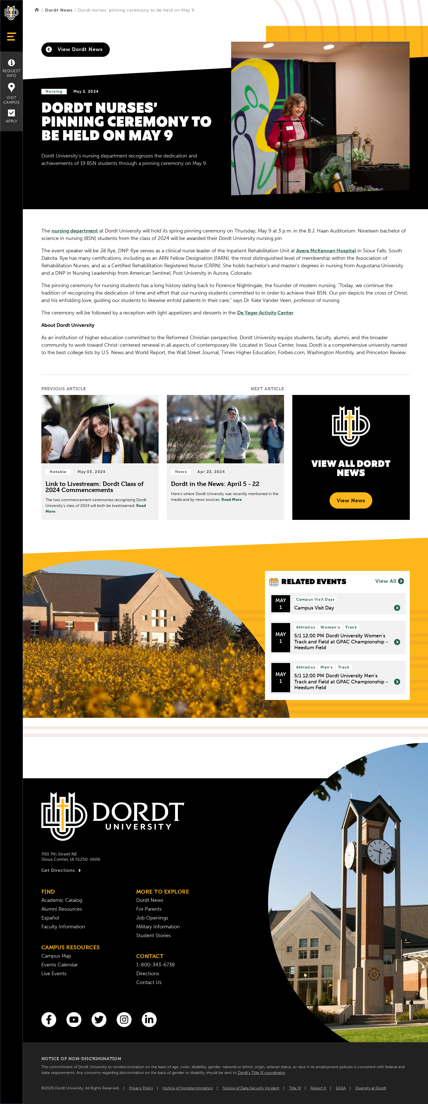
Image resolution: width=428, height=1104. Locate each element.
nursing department (75, 231)
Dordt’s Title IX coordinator (261, 1072)
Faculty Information (63, 927)
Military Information (158, 927)
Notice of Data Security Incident (251, 1088)
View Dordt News (74, 49)
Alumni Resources (61, 909)
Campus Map (56, 956)
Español (50, 918)
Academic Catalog (61, 900)
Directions (147, 974)
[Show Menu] (11, 36)
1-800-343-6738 (155, 965)
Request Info (11, 68)
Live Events (53, 974)
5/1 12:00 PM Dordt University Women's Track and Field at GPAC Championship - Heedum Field (347, 642)
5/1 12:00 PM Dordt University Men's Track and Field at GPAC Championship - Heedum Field (347, 682)
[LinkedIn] (149, 1019)
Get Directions (61, 870)
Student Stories (153, 935)
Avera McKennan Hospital (326, 251)
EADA (341, 1088)
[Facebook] (48, 1019)
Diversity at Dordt (370, 1088)
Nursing (54, 91)
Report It (318, 1088)
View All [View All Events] (389, 581)
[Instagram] (124, 1019)
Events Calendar (59, 965)
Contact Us (149, 982)
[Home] (37, 10)
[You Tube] (73, 1019)
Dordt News (59, 10)
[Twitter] (99, 1019)
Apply (11, 116)
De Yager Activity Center (265, 313)
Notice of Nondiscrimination (188, 1088)
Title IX (295, 1088)
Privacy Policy (141, 1088)
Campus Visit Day (347, 608)
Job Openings (152, 918)
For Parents (149, 909)
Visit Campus (11, 94)
